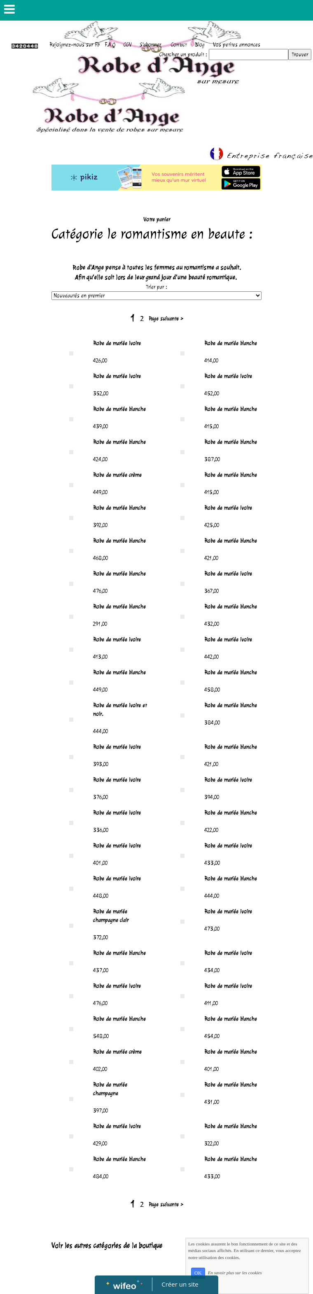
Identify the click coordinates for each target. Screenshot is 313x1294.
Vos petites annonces (236, 44)
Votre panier (156, 219)
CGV (128, 44)
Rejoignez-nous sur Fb (74, 44)
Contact (179, 44)
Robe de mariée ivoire (117, 343)
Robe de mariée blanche (230, 343)
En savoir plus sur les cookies (235, 1272)
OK (198, 1273)
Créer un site (180, 1284)
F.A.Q (110, 44)
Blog (200, 44)
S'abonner (150, 44)
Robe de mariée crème (117, 475)
